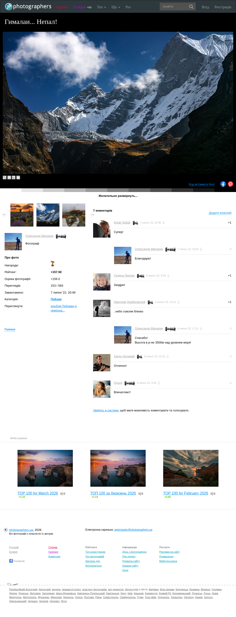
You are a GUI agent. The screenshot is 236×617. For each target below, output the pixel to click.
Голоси (10, 329)
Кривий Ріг (165, 593)
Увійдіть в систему (105, 410)
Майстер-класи (168, 561)
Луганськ (197, 593)
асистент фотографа (94, 589)
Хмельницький (17, 601)
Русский (14, 547)
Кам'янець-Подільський (91, 593)
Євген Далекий (124, 356)
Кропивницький (181, 593)
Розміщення (166, 556)
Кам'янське (112, 593)
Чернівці (54, 601)
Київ (129, 593)
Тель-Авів (150, 597)
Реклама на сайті (169, 551)
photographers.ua (21, 530)
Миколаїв (56, 597)
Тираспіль (177, 597)
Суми (140, 597)
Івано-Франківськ (66, 593)
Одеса (78, 597)
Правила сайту (131, 561)
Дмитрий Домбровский (129, 302)
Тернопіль (163, 597)
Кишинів (139, 593)
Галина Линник (124, 275)
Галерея (82, 7)
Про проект (129, 556)
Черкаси (32, 601)
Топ (101, 7)
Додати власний (220, 213)
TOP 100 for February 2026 (185, 493)
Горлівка (216, 589)
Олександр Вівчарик (39, 236)
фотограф (44, 589)
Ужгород (189, 597)
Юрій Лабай (122, 222)
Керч (123, 593)
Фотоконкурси (93, 565)
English (13, 551)
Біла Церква (167, 589)
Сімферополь (128, 597)
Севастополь (110, 597)
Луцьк (207, 593)
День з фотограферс (134, 551)
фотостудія (131, 589)
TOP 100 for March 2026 (38, 493)
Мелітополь (30, 597)
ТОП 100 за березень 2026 (113, 493)
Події (125, 570)
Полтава (89, 597)
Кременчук (151, 593)
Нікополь (68, 597)
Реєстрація (223, 7)
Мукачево (43, 597)
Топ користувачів (95, 551)
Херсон (208, 597)
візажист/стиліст (71, 589)
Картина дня (92, 561)
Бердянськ (182, 589)
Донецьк (23, 593)
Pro (128, 7)
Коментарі (54, 556)
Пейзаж (56, 299)
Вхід (205, 7)
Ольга (118, 382)
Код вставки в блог (202, 184)
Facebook (17, 561)
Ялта (64, 601)
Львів (215, 593)
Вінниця (205, 589)
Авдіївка (154, 589)
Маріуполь (15, 597)
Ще (116, 7)
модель (56, 589)
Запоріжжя (48, 593)
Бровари (194, 589)
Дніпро (13, 593)
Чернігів (43, 601)
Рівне (98, 597)
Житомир (35, 593)
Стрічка (62, 7)
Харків (199, 597)
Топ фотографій (94, 556)
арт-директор (116, 589)
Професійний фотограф (23, 589)
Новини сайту (130, 565)
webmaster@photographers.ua (133, 529)
